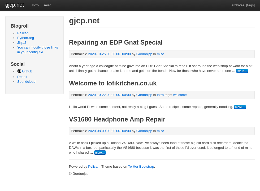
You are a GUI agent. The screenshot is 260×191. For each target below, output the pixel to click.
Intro (35, 5)
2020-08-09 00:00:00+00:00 (109, 131)
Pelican (23, 33)
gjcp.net (14, 5)
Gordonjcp (144, 54)
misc (47, 5)
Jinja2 (21, 43)
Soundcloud (26, 82)
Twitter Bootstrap (141, 166)
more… (242, 70)
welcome (180, 95)
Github (27, 71)
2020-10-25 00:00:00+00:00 (109, 54)
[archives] (238, 5)
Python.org (25, 38)
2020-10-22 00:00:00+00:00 (109, 95)
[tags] (250, 5)
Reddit (22, 77)
